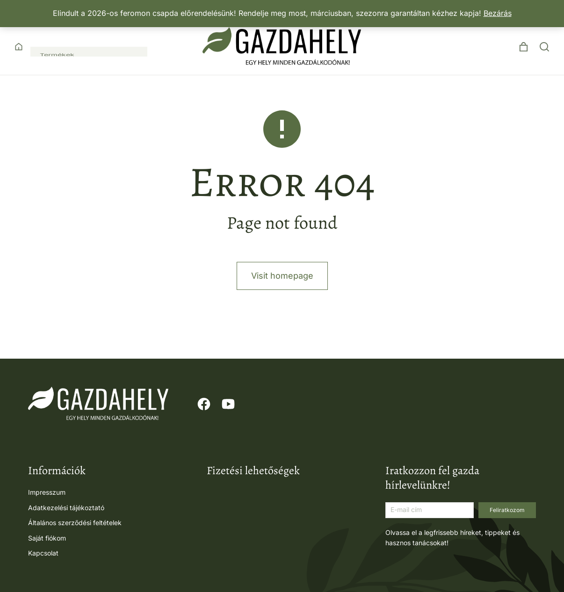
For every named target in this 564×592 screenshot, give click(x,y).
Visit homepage (282, 299)
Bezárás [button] (498, 13)
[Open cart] (523, 47)
